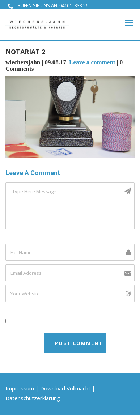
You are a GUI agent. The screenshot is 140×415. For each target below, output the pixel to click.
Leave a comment (92, 62)
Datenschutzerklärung (32, 398)
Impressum (19, 388)
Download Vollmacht (65, 388)
